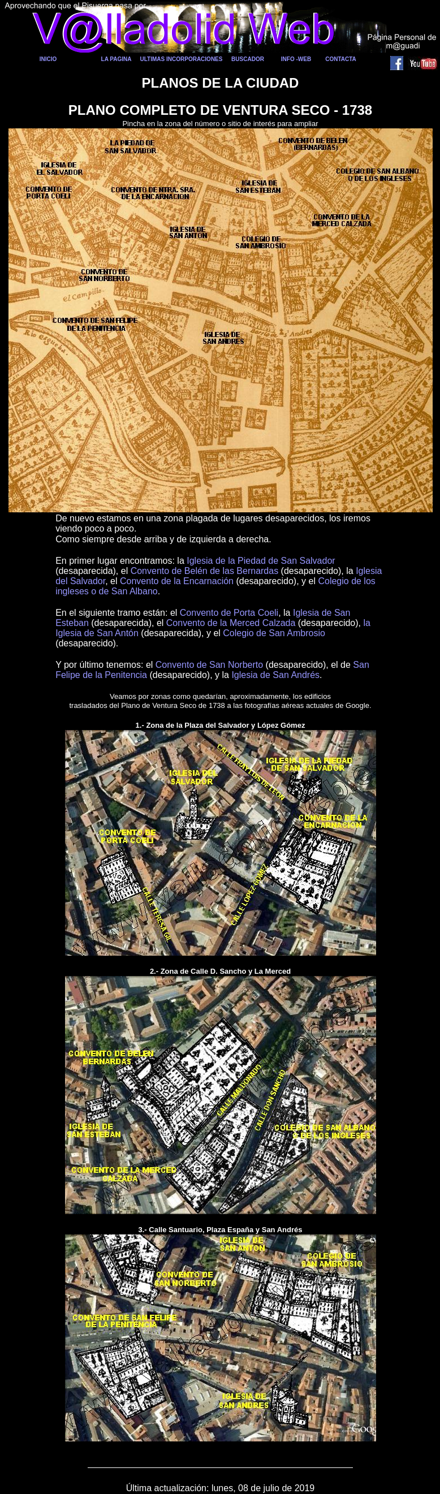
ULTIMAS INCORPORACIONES (181, 59)
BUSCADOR (247, 59)
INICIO (48, 59)
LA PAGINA (116, 59)
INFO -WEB (296, 59)
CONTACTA (340, 59)
